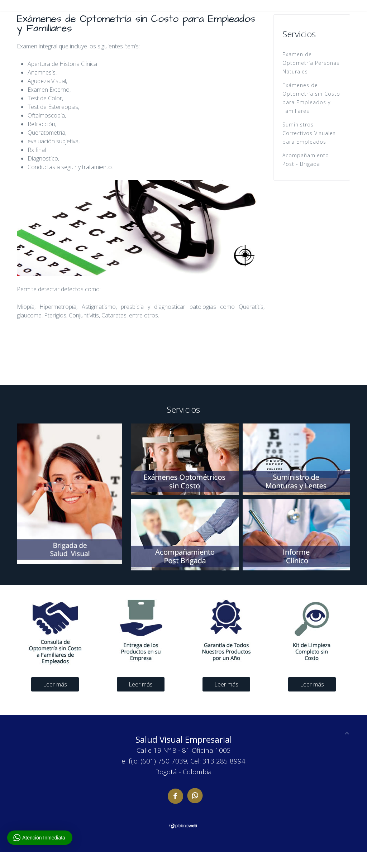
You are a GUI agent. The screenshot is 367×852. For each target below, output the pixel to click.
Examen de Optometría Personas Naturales (310, 63)
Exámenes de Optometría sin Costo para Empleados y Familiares (311, 98)
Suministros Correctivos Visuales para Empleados (309, 133)
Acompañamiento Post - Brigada (305, 159)
